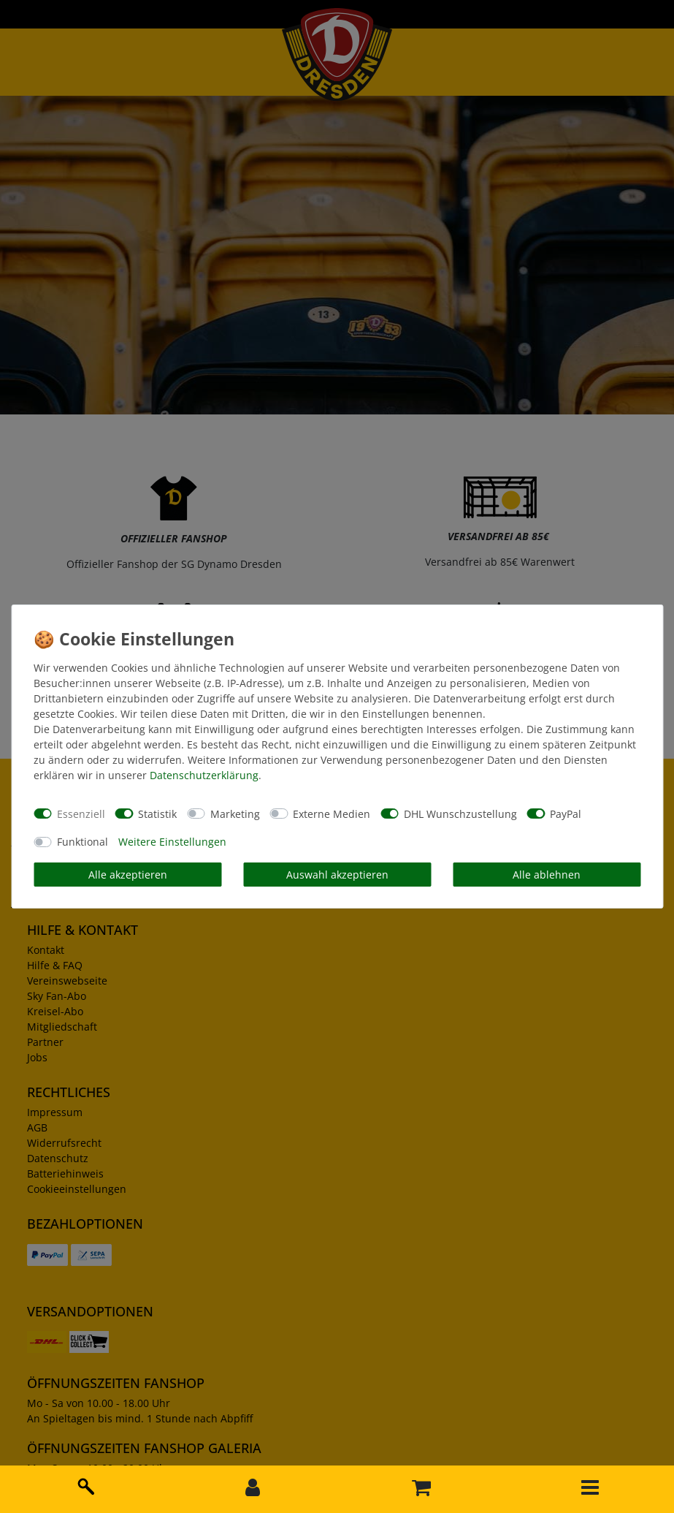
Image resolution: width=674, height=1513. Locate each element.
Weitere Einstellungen (172, 842)
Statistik (157, 814)
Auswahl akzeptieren (337, 874)
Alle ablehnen (547, 874)
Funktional (82, 842)
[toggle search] (84, 1483)
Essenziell (81, 814)
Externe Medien (331, 814)
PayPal (565, 814)
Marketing (235, 814)
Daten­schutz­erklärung (204, 775)
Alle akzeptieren (127, 874)
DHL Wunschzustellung (460, 814)
